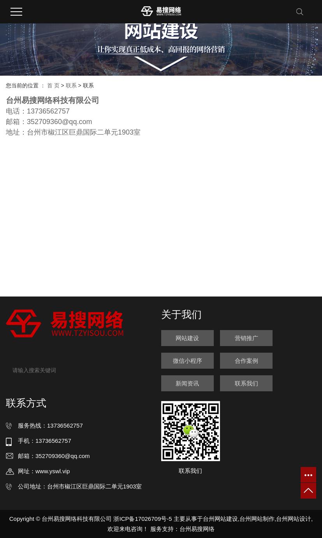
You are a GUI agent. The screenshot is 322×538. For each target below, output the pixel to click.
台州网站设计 (293, 518)
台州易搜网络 (197, 529)
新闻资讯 (187, 383)
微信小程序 (187, 360)
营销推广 (246, 338)
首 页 (53, 85)
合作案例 (246, 360)
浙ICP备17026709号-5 (142, 518)
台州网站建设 (220, 518)
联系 (71, 85)
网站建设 (187, 338)
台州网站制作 (256, 518)
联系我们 (246, 383)
